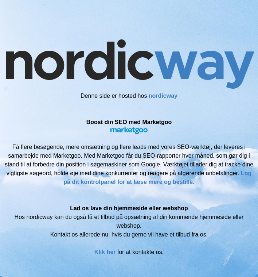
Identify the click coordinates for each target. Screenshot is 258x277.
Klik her (105, 252)
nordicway (163, 96)
